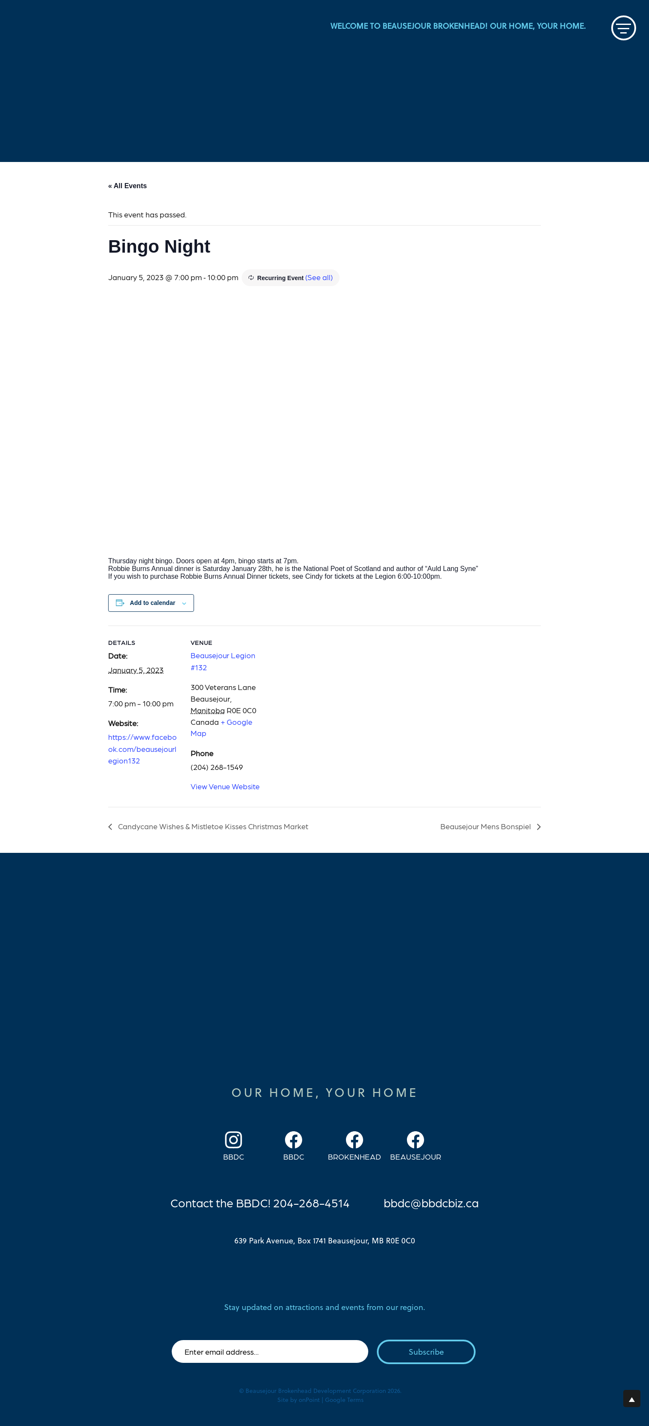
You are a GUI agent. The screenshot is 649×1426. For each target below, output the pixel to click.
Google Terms (344, 1399)
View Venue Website (226, 785)
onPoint (309, 1399)
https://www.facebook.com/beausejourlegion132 (143, 748)
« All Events (127, 185)
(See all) (319, 276)
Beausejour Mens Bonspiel (486, 825)
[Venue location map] (318, 684)
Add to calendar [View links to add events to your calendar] (153, 602)
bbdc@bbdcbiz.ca (432, 1201)
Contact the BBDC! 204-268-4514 (258, 1201)
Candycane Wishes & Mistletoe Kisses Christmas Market (213, 825)
